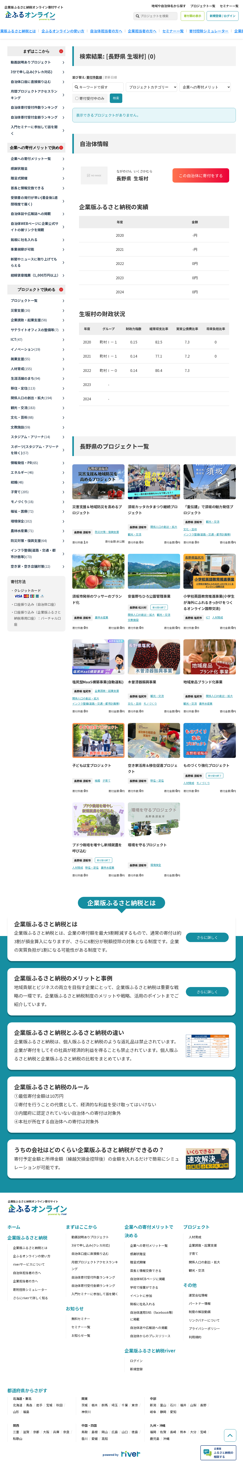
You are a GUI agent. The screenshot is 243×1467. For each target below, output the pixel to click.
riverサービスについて (29, 1264)
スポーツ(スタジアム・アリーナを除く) (35, 449)
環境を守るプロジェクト (147, 844)
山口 (125, 1432)
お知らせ (75, 1308)
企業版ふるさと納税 (27, 1237)
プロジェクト (196, 1227)
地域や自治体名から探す (169, 6)
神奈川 (86, 1411)
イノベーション (25, 349)
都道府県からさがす (27, 1390)
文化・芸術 (22, 417)
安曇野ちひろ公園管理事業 (149, 596)
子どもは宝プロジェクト (91, 765)
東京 (135, 1405)
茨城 (84, 1405)
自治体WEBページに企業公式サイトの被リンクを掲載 (34, 226)
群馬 (105, 1405)
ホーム (14, 1227)
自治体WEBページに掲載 (147, 1279)
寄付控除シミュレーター (208, 31)
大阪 (46, 1432)
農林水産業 (22, 530)
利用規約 (195, 1337)
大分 (193, 1432)
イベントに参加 (141, 1295)
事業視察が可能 (22, 249)
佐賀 (163, 1432)
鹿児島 (154, 1438)
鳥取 (84, 1432)
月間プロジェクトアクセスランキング (34, 94)
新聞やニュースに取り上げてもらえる (34, 262)
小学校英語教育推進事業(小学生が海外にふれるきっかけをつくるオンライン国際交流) (209, 602)
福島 (26, 1411)
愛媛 (94, 1438)
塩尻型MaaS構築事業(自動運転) (97, 681)
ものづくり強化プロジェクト (206, 765)
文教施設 (20, 427)
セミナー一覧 (229, 6)
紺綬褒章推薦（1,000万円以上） (35, 275)
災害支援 (20, 310)
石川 (173, 1405)
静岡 (163, 1411)
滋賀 (26, 1432)
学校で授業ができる (144, 1287)
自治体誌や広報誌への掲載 (31, 213)
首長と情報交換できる (27, 188)
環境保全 (21, 521)
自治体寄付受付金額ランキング (34, 117)
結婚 (17, 482)
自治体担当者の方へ (106, 31)
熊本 (183, 1432)
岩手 (39, 1405)
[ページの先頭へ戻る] (229, 1432)
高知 (105, 1438)
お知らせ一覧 (80, 1335)
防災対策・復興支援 (29, 540)
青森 (29, 1405)
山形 (16, 1411)
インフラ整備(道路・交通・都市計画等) (33, 553)
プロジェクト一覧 (202, 6)
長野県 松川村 (138, 607)
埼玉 (115, 1405)
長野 (203, 1405)
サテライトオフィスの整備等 (34, 329)
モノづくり (22, 501)
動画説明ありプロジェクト (31, 62)
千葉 (125, 1405)
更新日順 (110, 77)
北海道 (17, 1405)
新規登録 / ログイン (222, 16)
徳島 (135, 1432)
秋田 (59, 1405)
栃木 (94, 1405)
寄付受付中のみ (89, 98)
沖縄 (166, 1438)
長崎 (173, 1432)
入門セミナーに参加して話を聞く (34, 130)
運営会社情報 (198, 1295)
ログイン (136, 1360)
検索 (116, 98)
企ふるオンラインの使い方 (63, 31)
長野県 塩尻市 (193, 618)
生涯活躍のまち (25, 378)
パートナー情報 (200, 1303)
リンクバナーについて (204, 1320)
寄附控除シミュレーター (30, 1289)
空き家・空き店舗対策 (30, 566)
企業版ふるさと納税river (150, 1350)
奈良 (66, 1432)
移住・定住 (23, 388)
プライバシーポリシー (204, 1328)
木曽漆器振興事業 (142, 681)
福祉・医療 (22, 511)
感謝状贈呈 (19, 168)
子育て (20, 491)
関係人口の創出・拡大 (31, 397)
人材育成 (21, 368)
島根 (94, 1432)
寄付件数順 (94, 77)
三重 (16, 1432)
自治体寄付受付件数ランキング (34, 107)
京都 (36, 1432)
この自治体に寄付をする (201, 175)
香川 (84, 1438)
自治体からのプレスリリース (150, 1336)
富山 (163, 1405)
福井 (183, 1405)
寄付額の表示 (192, 16)
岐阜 (153, 1411)
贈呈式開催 (19, 178)
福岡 (153, 1432)
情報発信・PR (24, 462)
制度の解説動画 (200, 1311)
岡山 (105, 1432)
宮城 (49, 1405)
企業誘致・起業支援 (29, 320)
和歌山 (17, 1438)
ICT (16, 339)
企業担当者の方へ (142, 31)
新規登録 (136, 1369)
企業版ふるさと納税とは (30, 1247)
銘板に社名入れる (24, 239)
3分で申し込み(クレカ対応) (31, 71)
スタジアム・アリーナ (30, 436)
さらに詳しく (207, 937)
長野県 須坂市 (82, 532)
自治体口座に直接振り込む (31, 81)
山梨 (193, 1405)
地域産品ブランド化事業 (202, 681)
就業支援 (20, 358)
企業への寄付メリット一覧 (31, 158)
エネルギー (22, 472)
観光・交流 (23, 407)
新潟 (153, 1405)
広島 (115, 1432)
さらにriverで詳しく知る (30, 1298)
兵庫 (56, 1432)
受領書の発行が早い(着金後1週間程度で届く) (34, 200)
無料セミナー (80, 1318)
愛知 (173, 1411)
